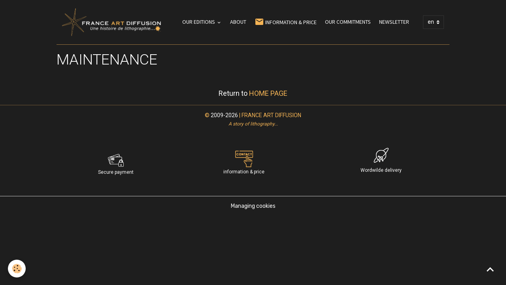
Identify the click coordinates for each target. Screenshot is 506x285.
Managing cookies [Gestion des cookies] (253, 206)
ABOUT (238, 21)
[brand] (113, 22)
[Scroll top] (490, 269)
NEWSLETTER (394, 21)
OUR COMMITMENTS (348, 21)
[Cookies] (17, 268)
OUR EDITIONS (199, 21)
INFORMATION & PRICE (286, 22)
